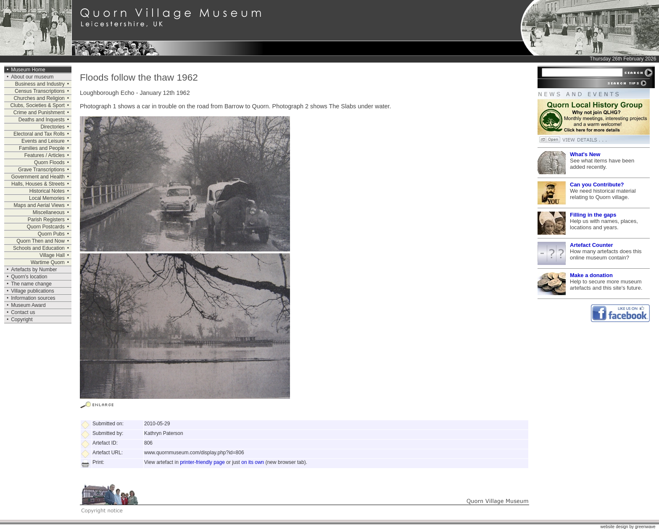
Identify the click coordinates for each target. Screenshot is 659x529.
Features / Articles (44, 155)
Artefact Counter (591, 245)
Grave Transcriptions (41, 170)
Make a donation (591, 275)
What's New (585, 154)
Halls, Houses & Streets (38, 184)
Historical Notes (47, 191)
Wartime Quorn (48, 262)
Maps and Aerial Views (39, 205)
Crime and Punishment (39, 112)
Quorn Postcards (46, 227)
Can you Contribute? (597, 184)
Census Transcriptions (40, 91)
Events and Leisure (43, 141)
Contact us (23, 312)
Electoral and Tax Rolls (39, 134)
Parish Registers (46, 220)
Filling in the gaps (593, 215)
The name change (31, 284)
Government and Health (37, 177)
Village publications (32, 291)
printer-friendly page (202, 462)
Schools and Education (39, 248)
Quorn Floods (49, 162)
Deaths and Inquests (41, 120)
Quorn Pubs (51, 234)
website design (614, 526)
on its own (252, 462)
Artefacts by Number (34, 269)
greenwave (645, 526)
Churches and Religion (38, 98)
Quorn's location (29, 277)
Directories (52, 127)
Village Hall (52, 255)
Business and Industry (40, 84)
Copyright (21, 319)
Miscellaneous (49, 212)
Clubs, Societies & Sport (37, 105)
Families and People (42, 148)
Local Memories (47, 198)
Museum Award (28, 305)
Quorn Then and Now (40, 241)
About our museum (32, 77)
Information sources (33, 298)
